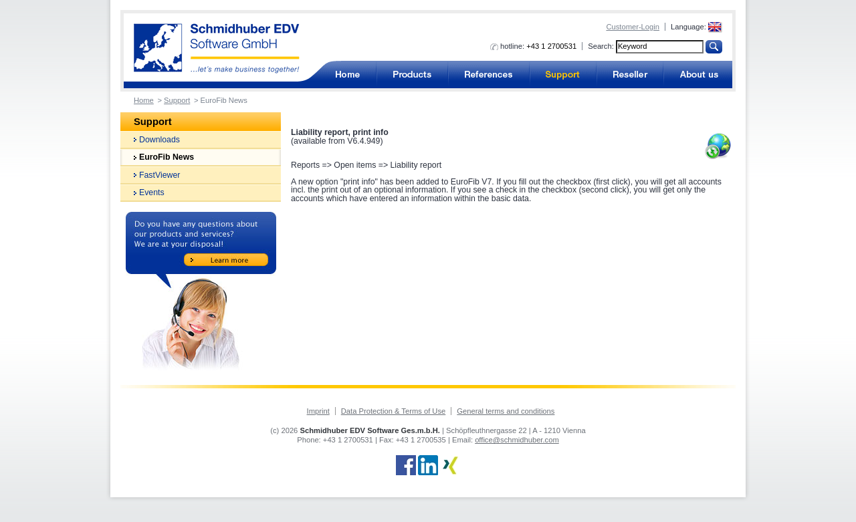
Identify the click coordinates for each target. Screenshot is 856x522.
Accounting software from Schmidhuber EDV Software (217, 48)
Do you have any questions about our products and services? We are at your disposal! (201, 291)
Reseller (630, 74)
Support (563, 74)
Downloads (159, 139)
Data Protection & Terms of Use (393, 411)
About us (697, 74)
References (489, 74)
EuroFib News (166, 157)
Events (152, 192)
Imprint (318, 411)
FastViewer (159, 175)
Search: (601, 46)
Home (144, 100)
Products (412, 74)
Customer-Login (632, 27)
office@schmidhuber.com (517, 440)
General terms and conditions (505, 411)
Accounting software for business (347, 74)
